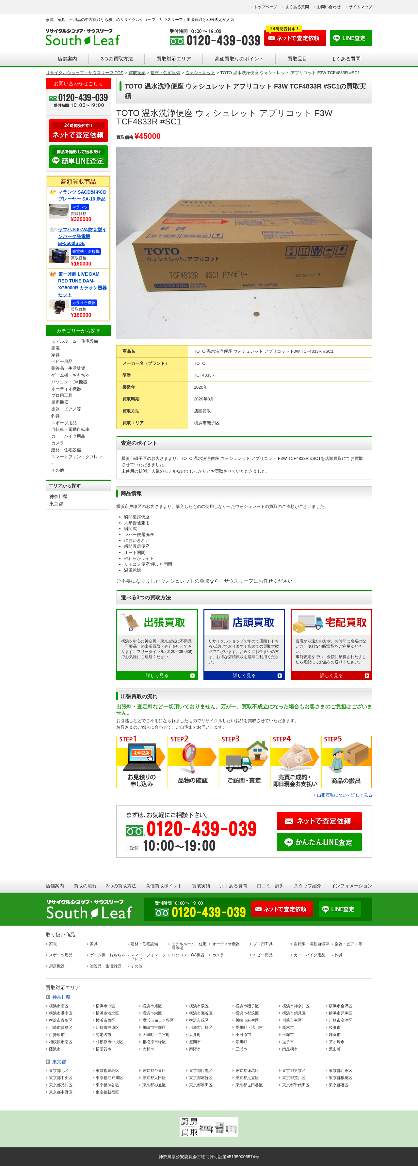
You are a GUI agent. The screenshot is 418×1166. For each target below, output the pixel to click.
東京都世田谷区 (249, 1085)
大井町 (195, 1034)
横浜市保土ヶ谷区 (158, 1020)
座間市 (195, 1042)
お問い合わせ (329, 7)
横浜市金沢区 (340, 1006)
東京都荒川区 (294, 1078)
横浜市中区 (105, 1006)
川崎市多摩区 (60, 1027)
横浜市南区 (59, 1006)
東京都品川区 (60, 1085)
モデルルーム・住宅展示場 (189, 946)
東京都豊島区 (107, 1070)
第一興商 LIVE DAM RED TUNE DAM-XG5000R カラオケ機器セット (82, 284)
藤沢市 (55, 1049)
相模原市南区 (60, 1042)
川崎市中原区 (107, 1027)
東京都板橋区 (340, 1078)
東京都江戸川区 (109, 1078)
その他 (57, 470)
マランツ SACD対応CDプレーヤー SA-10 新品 (82, 195)
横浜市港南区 (60, 1013)
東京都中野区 (60, 1092)
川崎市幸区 (292, 1020)
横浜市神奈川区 (296, 1006)
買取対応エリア (174, 58)
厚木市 (288, 1027)
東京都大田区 (154, 1078)
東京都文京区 (294, 1070)
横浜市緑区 (199, 1020)
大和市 (148, 1049)
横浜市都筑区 (247, 1013)
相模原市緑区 (154, 1042)
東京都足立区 (247, 1078)
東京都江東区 (340, 1070)
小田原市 (243, 1034)
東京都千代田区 (296, 1085)
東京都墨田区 (201, 1085)
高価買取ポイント (164, 885)
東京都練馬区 (247, 1070)
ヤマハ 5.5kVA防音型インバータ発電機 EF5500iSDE (82, 236)
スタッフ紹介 (307, 885)
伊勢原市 (57, 1034)
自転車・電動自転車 (70, 429)
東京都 (56, 503)
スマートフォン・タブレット (148, 957)
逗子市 (288, 1042)
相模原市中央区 (109, 1042)
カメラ (57, 443)
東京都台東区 (154, 1070)
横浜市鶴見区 (294, 1013)
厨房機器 (59, 402)
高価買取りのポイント (239, 58)
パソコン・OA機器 (69, 382)
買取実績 (201, 885)
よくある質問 (297, 7)
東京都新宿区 (107, 1092)
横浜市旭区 (152, 1006)
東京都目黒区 (201, 1070)
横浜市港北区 (107, 1013)
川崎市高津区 (340, 1020)
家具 (55, 354)
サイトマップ (360, 7)
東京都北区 (59, 1070)
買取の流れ (85, 885)
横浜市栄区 (152, 1013)
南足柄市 (290, 1049)
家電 (55, 348)
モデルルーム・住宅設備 (74, 341)
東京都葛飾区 (201, 1078)
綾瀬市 (335, 1027)
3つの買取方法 (117, 58)
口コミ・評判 (270, 885)
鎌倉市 (335, 1034)
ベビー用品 (61, 361)
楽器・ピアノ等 (66, 409)
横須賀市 (103, 1049)
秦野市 (195, 1049)
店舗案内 (67, 58)
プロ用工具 (61, 395)
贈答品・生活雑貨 (68, 368)
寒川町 (241, 1042)
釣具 (55, 415)
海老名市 (103, 1034)
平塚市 (288, 1034)
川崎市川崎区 (201, 1027)
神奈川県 (58, 496)
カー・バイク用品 (68, 436)
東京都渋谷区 (107, 1085)
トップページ (265, 7)
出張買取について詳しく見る (344, 795)
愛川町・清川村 (249, 1027)
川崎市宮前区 (154, 1027)
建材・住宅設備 (66, 449)
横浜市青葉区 (60, 1020)
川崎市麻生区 (247, 1020)
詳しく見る (157, 675)
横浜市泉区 (199, 1006)
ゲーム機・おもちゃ (70, 375)
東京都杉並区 (154, 1085)
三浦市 (241, 1049)
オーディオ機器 (66, 388)
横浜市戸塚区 (340, 1013)
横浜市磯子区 (247, 1006)
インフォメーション (351, 885)
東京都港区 (338, 1085)
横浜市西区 (105, 1020)
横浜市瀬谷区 (201, 1013)
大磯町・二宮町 (156, 1034)
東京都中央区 (60, 1078)
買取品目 (297, 58)
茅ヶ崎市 (337, 1042)
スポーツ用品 (64, 422)
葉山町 (335, 1049)
